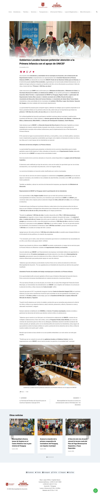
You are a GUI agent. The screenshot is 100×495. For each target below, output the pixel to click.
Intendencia (22, 56)
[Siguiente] (87, 437)
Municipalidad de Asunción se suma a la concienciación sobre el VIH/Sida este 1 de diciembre (66, 401)
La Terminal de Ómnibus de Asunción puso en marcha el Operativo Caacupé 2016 (34, 400)
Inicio (10, 12)
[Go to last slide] (12, 437)
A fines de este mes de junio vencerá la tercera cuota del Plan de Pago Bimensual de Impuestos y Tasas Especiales (77, 443)
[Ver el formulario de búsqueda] (96, 12)
